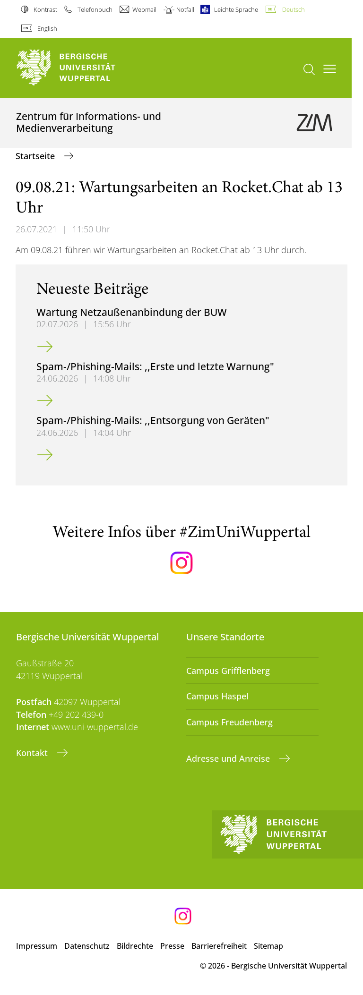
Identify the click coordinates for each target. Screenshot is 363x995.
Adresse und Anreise (229, 758)
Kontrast (45, 9)
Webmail (144, 9)
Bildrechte (135, 946)
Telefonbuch (95, 9)
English (47, 28)
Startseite (36, 156)
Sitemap (268, 946)
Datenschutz (87, 946)
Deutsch (293, 9)
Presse (172, 946)
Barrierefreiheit (219, 946)
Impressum (36, 946)
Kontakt (33, 752)
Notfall (185, 9)
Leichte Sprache (236, 9)
